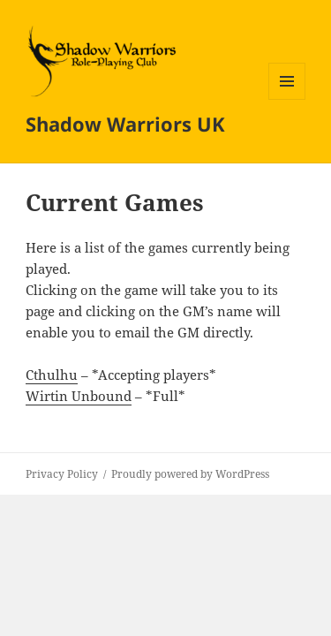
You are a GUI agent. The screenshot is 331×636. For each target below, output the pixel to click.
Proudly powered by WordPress (190, 473)
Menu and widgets (287, 99)
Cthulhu (52, 374)
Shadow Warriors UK (125, 123)
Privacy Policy (62, 473)
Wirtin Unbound (79, 396)
